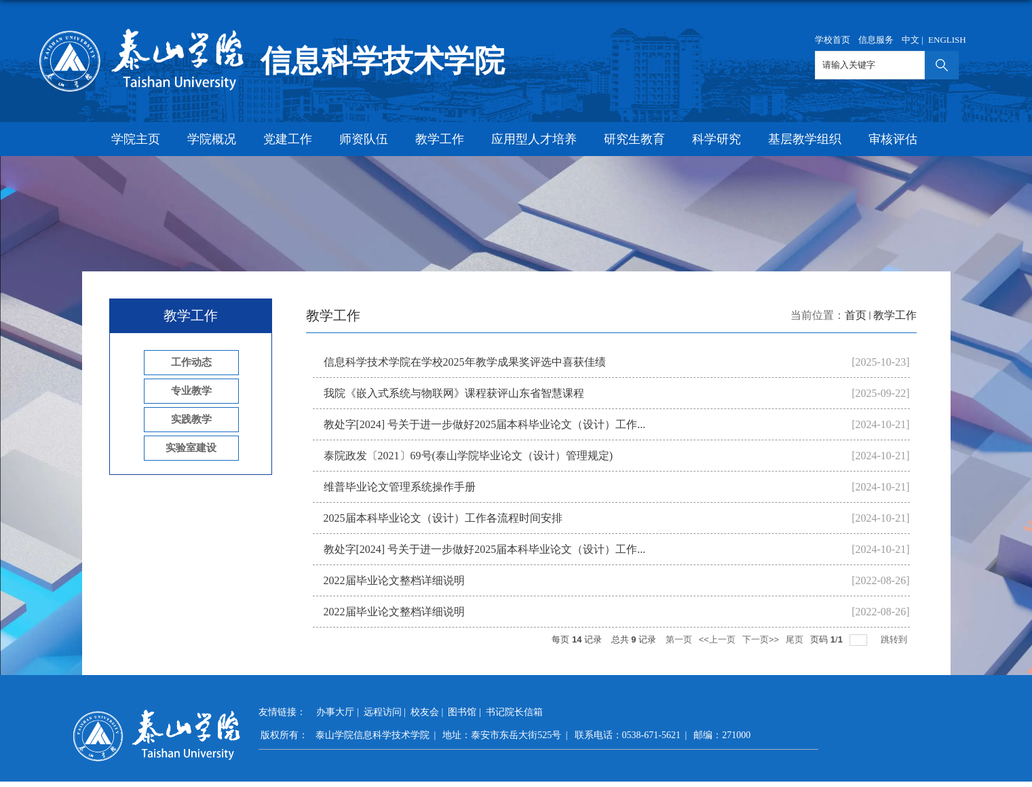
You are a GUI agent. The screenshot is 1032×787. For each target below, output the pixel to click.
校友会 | (428, 712)
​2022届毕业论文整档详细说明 (394, 580)
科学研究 (716, 139)
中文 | (913, 40)
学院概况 (211, 139)
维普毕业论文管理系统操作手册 (400, 487)
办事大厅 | (338, 712)
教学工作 (439, 139)
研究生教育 (634, 139)
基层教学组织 (804, 139)
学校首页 (832, 40)
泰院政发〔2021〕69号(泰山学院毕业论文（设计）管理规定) (468, 455)
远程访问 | (386, 712)
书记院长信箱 (514, 712)
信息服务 (876, 40)
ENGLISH (947, 40)
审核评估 (892, 139)
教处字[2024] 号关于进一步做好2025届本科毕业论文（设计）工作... (485, 424)
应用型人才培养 (534, 139)
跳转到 (895, 639)
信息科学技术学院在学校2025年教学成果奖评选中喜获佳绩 (465, 362)
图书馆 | (465, 712)
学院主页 (135, 139)
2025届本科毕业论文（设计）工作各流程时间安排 (443, 518)
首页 (855, 315)
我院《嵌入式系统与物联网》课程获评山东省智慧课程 (454, 393)
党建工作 (287, 139)
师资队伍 (363, 139)
